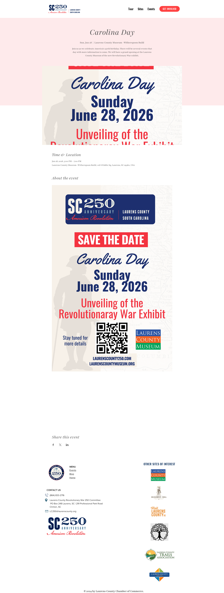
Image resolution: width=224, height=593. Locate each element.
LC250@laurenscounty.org (63, 511)
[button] (131, 9)
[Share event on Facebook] (53, 445)
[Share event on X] (60, 445)
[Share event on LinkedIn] (67, 445)
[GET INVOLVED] (169, 9)
